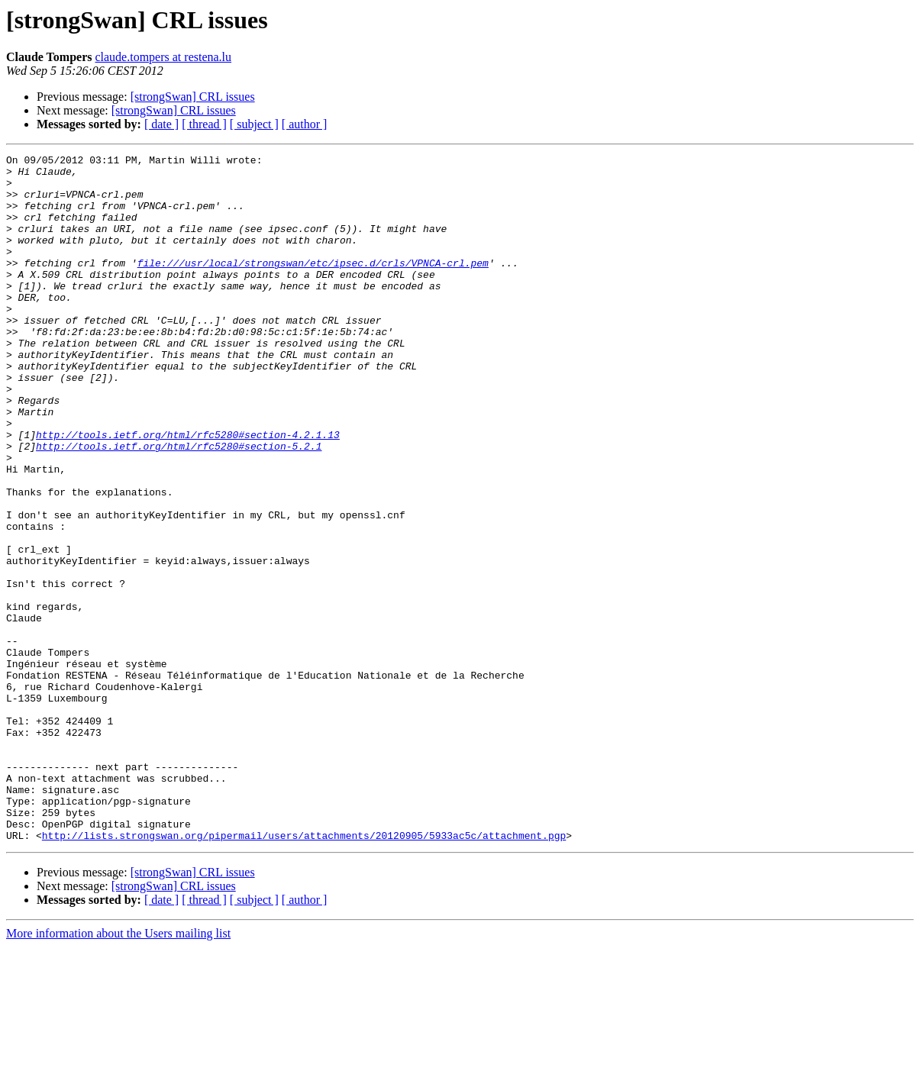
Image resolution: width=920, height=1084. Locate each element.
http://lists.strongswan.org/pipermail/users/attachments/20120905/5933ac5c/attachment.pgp (304, 972)
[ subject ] (254, 124)
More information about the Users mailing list (118, 1070)
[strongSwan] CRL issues (193, 96)
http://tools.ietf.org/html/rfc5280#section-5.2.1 (178, 505)
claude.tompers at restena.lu (163, 56)
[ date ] (161, 124)
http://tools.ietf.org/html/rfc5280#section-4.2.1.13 (188, 491)
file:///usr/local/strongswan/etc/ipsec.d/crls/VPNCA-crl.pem (313, 285)
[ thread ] (204, 124)
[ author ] (305, 124)
